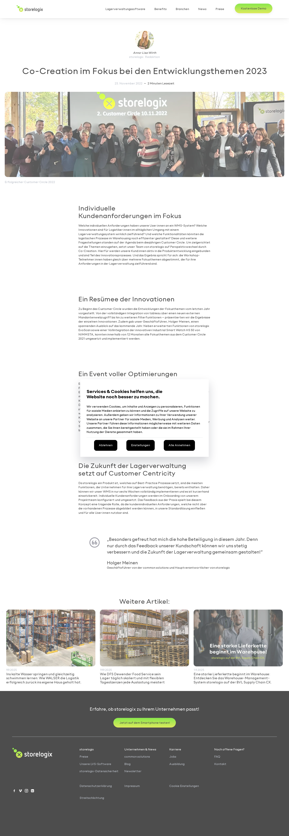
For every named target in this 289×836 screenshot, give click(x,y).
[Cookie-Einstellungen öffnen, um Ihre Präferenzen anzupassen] (140, 445)
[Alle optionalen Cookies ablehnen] (105, 445)
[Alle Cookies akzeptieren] (179, 445)
